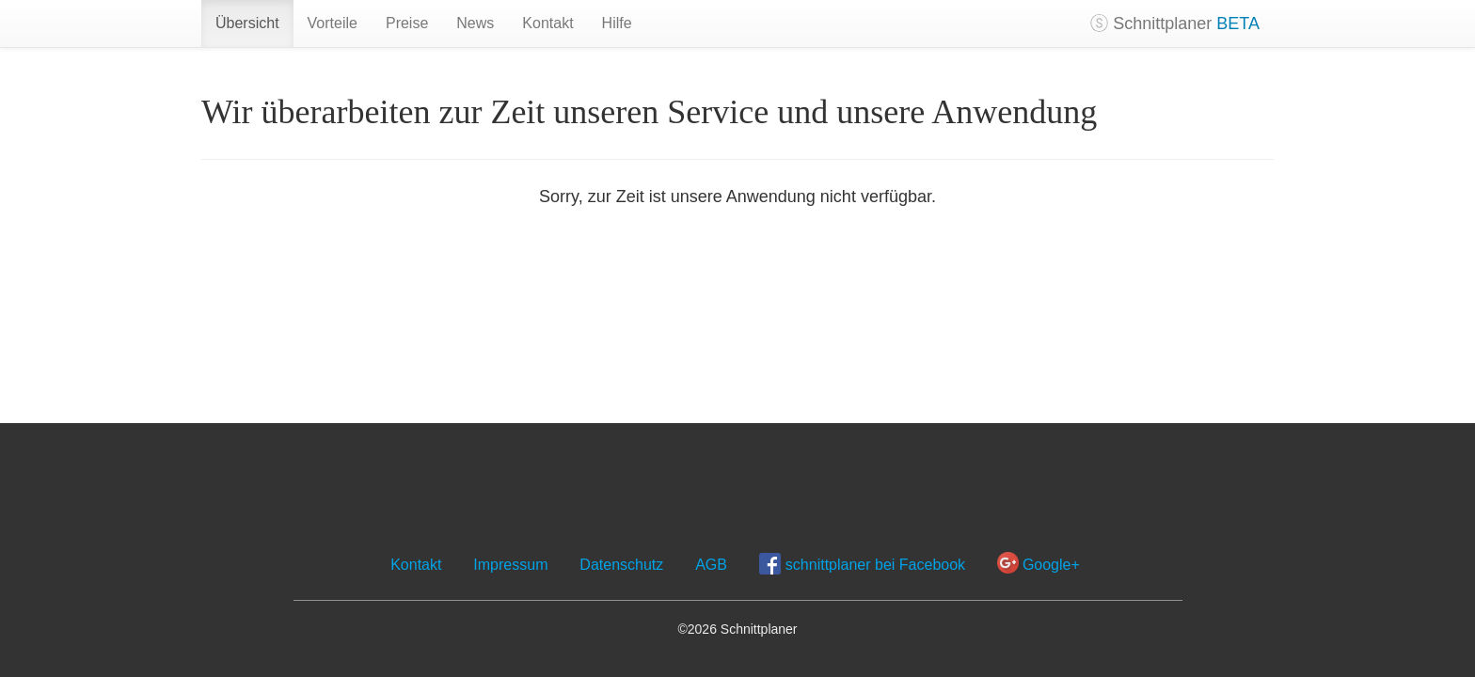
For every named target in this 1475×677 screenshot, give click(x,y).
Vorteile (332, 23)
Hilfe (617, 23)
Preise (407, 23)
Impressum (510, 565)
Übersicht (247, 23)
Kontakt (547, 23)
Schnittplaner (1175, 23)
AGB (711, 565)
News (475, 23)
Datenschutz (621, 565)
